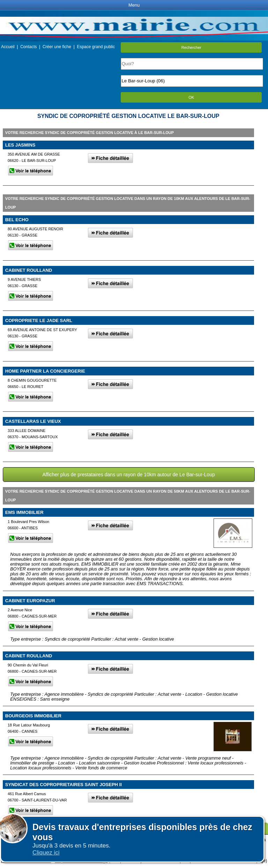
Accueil (8, 46)
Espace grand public (96, 46)
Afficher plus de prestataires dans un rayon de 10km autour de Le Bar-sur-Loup (128, 474)
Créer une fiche (57, 46)
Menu (134, 5)
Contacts (28, 46)
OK (191, 97)
